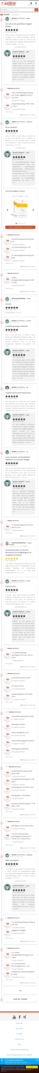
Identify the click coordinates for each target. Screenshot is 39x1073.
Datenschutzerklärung (19, 1050)
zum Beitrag (16, 18)
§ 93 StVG (25, 546)
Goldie (28, 18)
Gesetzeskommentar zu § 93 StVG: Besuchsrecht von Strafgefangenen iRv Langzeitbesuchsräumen (18, 552)
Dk (27, 387)
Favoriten (8, 304)
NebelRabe (29, 855)
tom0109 (29, 320)
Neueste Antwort (18, 52)
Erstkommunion (10, 586)
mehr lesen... (21, 44)
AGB (19, 1044)
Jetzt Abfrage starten (20, 227)
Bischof (28, 581)
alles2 (27, 51)
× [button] (37, 1060)
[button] (7, 210)
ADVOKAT (20, 1028)
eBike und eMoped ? (12, 860)
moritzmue (29, 121)
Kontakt (19, 1034)
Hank (27, 152)
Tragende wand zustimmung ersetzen (18, 393)
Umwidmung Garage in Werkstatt (16, 326)
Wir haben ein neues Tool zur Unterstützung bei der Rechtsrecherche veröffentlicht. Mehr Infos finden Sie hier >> (19, 1064)
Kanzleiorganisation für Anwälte (19, 1055)
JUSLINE (19, 1023)
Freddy (28, 298)
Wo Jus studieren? (11, 127)
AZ (27, 451)
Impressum (19, 1039)
